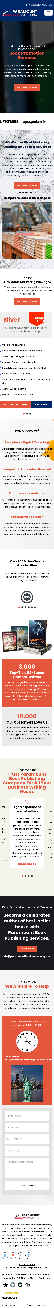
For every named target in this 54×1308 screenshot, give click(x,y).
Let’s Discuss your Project (27, 87)
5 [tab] (32, 607)
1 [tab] (24, 414)
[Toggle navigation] (48, 13)
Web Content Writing (38, 1306)
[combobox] (8, 1139)
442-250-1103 (27, 192)
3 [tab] (30, 414)
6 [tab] (35, 607)
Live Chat (41, 405)
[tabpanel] (26, 360)
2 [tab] (27, 414)
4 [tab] (29, 607)
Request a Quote (15, 405)
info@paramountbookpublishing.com (27, 198)
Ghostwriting (9, 1306)
